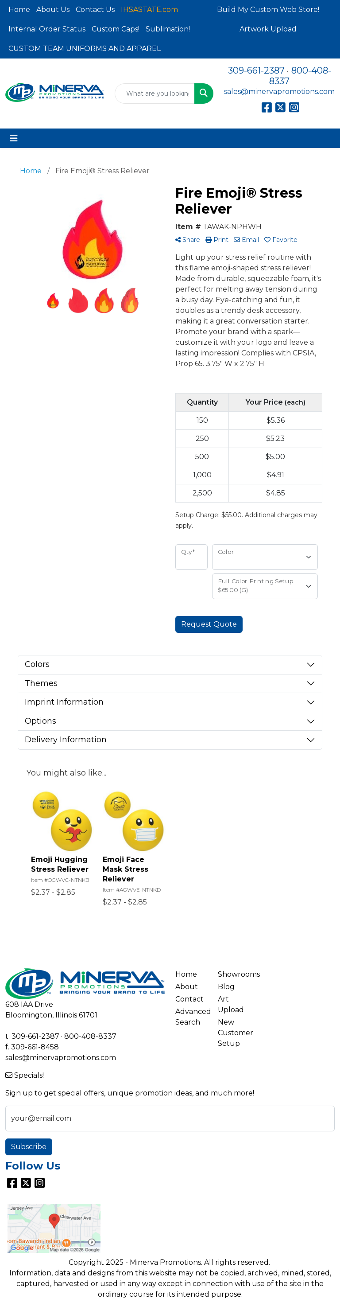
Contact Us (95, 9)
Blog (226, 986)
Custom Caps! (115, 29)
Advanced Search (191, 1016)
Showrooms (234, 974)
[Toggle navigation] (13, 138)
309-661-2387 (256, 70)
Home (19, 9)
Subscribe (28, 1146)
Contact (189, 999)
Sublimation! (168, 29)
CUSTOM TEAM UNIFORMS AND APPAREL (84, 48)
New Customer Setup (234, 1033)
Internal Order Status (46, 29)
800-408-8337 (90, 1036)
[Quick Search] (155, 93)
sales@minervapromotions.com (279, 91)
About (186, 986)
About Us (53, 9)
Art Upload (231, 1004)
